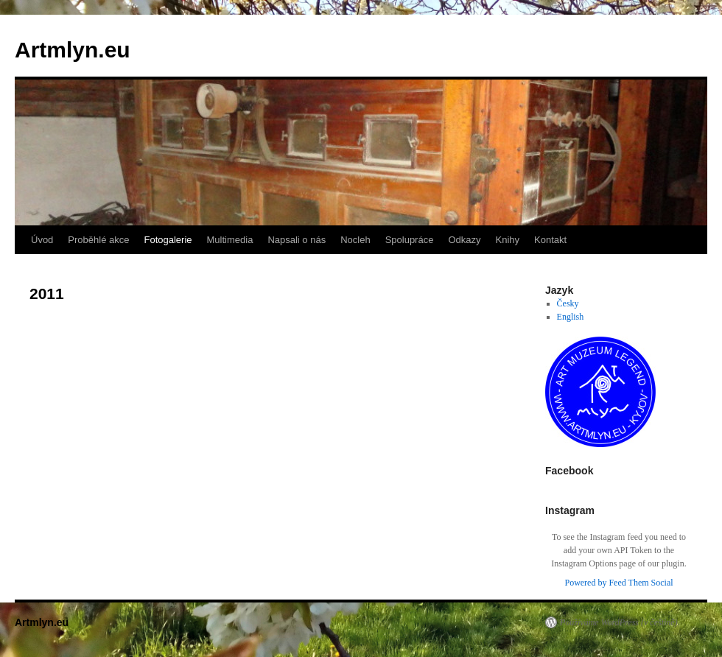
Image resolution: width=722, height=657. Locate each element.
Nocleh (355, 239)
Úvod (42, 239)
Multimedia (230, 239)
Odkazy (464, 239)
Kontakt (550, 239)
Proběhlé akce (98, 239)
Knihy (508, 239)
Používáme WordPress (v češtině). (620, 622)
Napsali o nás (296, 239)
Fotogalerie (168, 239)
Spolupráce (409, 239)
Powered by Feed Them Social (618, 582)
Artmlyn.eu (72, 50)
